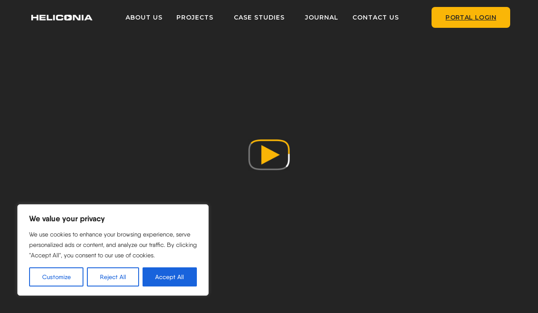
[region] (113, 250)
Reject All (113, 276)
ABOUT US (149, 17)
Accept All (169, 276)
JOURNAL (327, 17)
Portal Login (470, 17)
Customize (56, 276)
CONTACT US (381, 17)
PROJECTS (200, 17)
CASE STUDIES (264, 17)
